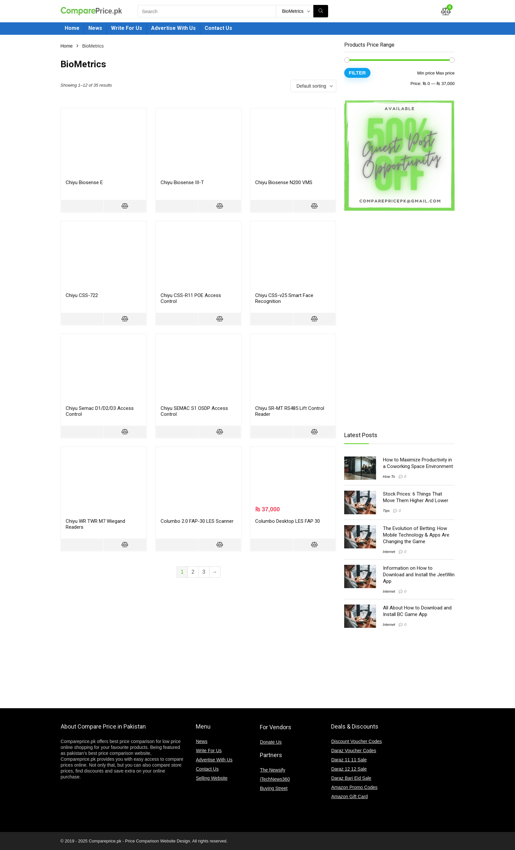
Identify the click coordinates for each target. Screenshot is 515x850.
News (95, 28)
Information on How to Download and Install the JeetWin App (419, 574)
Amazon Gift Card (349, 796)
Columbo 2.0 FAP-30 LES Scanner (197, 521)
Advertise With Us (173, 28)
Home (72, 28)
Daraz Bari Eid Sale (351, 778)
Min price (426, 73)
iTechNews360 (275, 779)
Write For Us (126, 28)
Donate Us (270, 742)
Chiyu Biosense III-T (182, 182)
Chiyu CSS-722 (82, 295)
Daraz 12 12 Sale (349, 769)
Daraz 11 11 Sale (349, 759)
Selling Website (211, 778)
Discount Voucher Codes (356, 741)
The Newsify (272, 770)
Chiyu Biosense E (84, 182)
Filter (357, 72)
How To (389, 476)
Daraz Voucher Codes (353, 750)
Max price (445, 73)
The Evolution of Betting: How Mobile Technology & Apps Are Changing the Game (416, 534)
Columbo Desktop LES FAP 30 (287, 521)
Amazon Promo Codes (354, 787)
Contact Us (218, 28)
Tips (386, 511)
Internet (389, 552)
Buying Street (273, 788)
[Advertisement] (396, 320)
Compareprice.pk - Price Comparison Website (132, 841)
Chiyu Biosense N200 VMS (283, 182)
